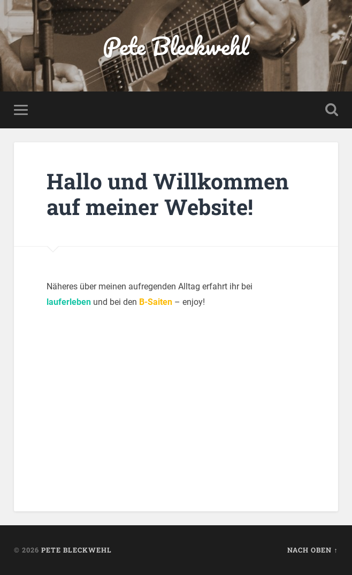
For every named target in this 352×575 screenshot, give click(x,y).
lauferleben (69, 302)
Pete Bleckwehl (176, 46)
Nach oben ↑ (312, 550)
